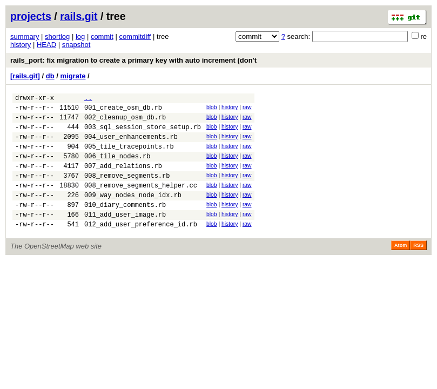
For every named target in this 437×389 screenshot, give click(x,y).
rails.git (78, 16)
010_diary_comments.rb (125, 224)
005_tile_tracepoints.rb (129, 155)
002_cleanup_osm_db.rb (125, 121)
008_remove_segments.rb (127, 189)
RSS (418, 268)
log (80, 36)
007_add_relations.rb (123, 178)
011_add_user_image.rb (125, 235)
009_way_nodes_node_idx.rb (132, 212)
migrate (72, 76)
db (50, 76)
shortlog (57, 36)
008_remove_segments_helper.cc (140, 201)
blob (211, 109)
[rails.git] (25, 76)
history (20, 45)
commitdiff (135, 36)
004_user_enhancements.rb (131, 144)
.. (88, 99)
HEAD (46, 45)
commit (102, 36)
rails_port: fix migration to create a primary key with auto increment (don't (133, 60)
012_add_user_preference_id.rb (140, 246)
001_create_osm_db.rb (123, 110)
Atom (400, 268)
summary (24, 36)
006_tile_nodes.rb (117, 167)
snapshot (76, 45)
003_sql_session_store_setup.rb (142, 133)
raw (247, 109)
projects (30, 16)
